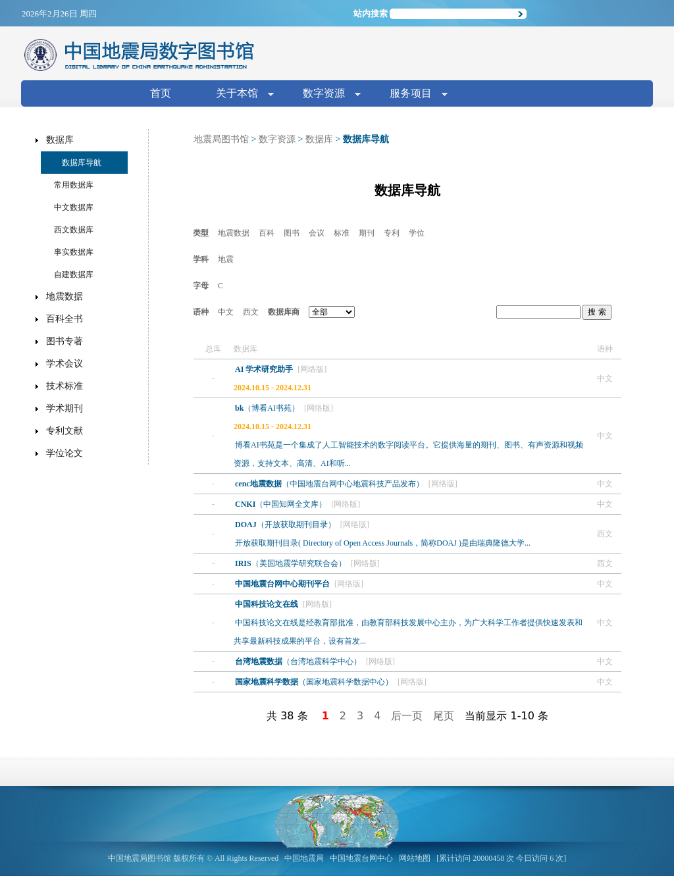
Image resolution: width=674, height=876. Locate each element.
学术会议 (64, 364)
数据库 (319, 139)
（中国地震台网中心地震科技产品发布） (330, 483)
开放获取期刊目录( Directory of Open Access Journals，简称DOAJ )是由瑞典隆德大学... (383, 543)
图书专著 (64, 341)
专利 (392, 233)
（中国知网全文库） (281, 504)
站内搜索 (370, 13)
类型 (201, 233)
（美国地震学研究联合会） (291, 563)
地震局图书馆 (221, 139)
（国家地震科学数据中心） (315, 681)
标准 (342, 233)
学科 (201, 259)
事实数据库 (73, 252)
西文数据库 (73, 229)
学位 (417, 233)
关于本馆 (239, 94)
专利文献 (64, 431)
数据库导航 (81, 162)
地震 (226, 259)
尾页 (443, 715)
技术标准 (64, 386)
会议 (316, 233)
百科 (266, 233)
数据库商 (283, 312)
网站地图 (414, 858)
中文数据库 (73, 207)
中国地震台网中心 (361, 858)
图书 (291, 233)
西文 (251, 312)
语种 (201, 312)
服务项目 (413, 94)
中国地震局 (304, 858)
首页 (160, 93)
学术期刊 (64, 408)
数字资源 (326, 94)
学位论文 (64, 453)
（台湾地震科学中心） (299, 661)
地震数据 (233, 233)
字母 (201, 285)
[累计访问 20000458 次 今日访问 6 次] (501, 858)
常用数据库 (73, 185)
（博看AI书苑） (268, 408)
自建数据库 (73, 274)
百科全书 (64, 319)
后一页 (407, 715)
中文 (226, 312)
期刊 (367, 233)
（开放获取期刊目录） (286, 524)
